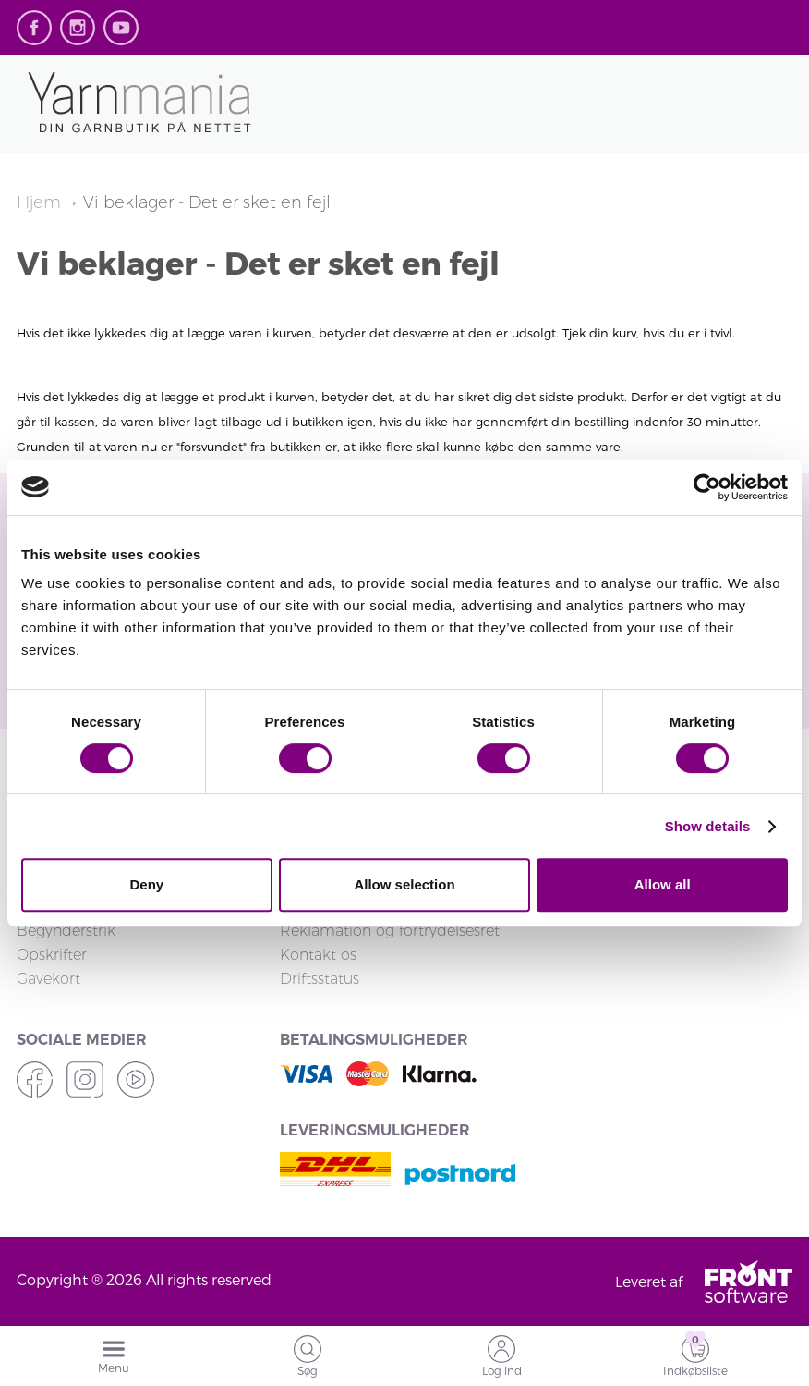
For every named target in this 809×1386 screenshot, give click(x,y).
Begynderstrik (66, 930)
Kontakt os (318, 954)
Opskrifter (52, 954)
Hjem (41, 202)
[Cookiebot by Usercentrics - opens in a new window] (707, 487)
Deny (146, 884)
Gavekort (48, 978)
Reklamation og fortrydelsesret (390, 930)
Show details (708, 826)
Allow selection (404, 884)
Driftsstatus (319, 978)
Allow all (662, 884)
